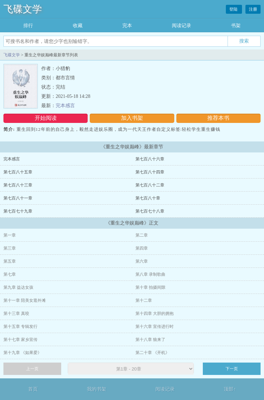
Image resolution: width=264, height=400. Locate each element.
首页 (33, 389)
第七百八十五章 (17, 172)
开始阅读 (46, 118)
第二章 (141, 235)
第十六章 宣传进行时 (154, 326)
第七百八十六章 (149, 159)
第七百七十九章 (17, 211)
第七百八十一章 (17, 198)
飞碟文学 (22, 9)
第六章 (141, 261)
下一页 (232, 368)
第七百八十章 (147, 198)
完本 (127, 25)
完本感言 (65, 105)
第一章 (9, 235)
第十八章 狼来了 (150, 339)
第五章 (9, 261)
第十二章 (143, 300)
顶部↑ (230, 389)
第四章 (141, 248)
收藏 (77, 25)
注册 (253, 9)
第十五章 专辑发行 (20, 326)
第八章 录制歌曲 (150, 274)
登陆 (234, 9)
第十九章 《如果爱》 (22, 352)
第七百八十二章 (149, 185)
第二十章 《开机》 (152, 352)
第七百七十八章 (149, 211)
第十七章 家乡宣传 (20, 339)
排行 (28, 25)
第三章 (9, 248)
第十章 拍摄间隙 (150, 287)
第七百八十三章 (17, 185)
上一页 (32, 368)
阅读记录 (181, 25)
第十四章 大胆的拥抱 (154, 313)
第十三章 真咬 (16, 313)
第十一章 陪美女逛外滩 (24, 300)
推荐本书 (218, 118)
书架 (236, 25)
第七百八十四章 (149, 172)
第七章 (9, 274)
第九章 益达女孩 (18, 287)
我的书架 (96, 389)
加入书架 (132, 118)
